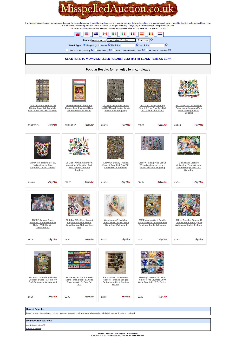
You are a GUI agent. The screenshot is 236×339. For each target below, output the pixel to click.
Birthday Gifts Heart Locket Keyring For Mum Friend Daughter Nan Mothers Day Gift (79, 224)
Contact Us (132, 333)
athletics (35, 313)
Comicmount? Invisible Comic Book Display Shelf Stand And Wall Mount (116, 222)
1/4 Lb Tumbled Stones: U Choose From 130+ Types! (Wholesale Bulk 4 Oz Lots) (188, 222)
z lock (108, 313)
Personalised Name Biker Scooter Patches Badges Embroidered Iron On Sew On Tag (116, 281)
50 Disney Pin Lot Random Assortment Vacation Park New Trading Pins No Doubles (189, 109)
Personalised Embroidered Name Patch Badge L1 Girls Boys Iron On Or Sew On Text (79, 281)
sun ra (49, 313)
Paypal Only (103, 50)
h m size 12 (122, 313)
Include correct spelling (79, 50)
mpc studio (71, 313)
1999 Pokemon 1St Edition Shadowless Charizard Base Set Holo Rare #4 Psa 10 (79, 108)
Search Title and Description (129, 50)
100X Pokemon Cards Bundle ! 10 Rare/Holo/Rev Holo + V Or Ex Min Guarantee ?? (43, 224)
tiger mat (43, 313)
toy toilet (102, 313)
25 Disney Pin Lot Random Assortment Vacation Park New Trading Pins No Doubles (79, 166)
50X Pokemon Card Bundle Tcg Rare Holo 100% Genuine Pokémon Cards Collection (152, 222)
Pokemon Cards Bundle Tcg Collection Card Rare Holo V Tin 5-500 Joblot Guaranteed (43, 279)
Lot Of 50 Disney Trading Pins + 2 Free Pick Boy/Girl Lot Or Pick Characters (152, 108)
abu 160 (95, 313)
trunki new (80, 313)
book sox (131, 313)
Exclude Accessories (158, 50)
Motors (109, 333)
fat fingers (120, 333)
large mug (62, 313)
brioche (28, 313)
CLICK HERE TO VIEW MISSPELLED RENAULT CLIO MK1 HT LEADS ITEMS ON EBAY (118, 59)
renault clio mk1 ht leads (34, 325)
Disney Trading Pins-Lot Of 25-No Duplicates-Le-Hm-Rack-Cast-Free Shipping (152, 165)
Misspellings (91, 45)
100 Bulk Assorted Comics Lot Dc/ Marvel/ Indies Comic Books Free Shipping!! (115, 108)
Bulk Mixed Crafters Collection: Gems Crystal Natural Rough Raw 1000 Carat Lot (188, 166)
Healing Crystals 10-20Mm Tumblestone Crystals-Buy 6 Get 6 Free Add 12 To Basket (152, 279)
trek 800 (55, 313)
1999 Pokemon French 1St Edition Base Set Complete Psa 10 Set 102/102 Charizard (42, 108)
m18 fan (114, 313)
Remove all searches (33, 329)
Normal (104, 45)
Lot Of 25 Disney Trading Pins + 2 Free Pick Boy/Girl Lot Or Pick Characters (115, 165)
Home (101, 333)
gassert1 (88, 313)
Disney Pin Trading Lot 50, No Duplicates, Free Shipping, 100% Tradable (43, 165)
